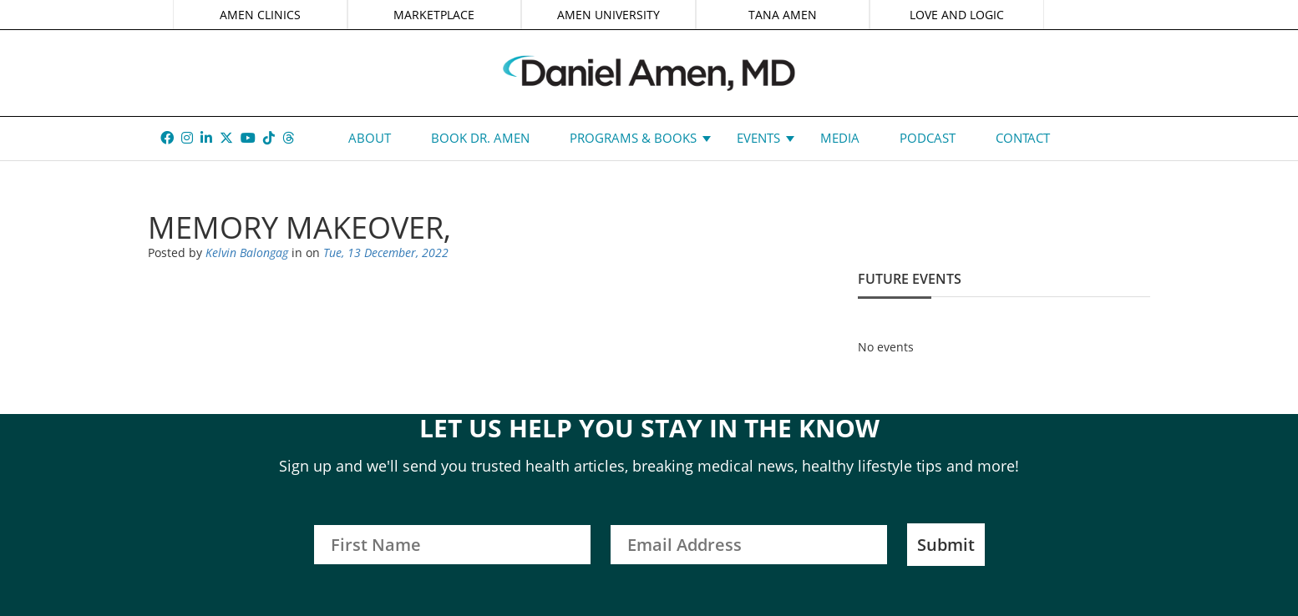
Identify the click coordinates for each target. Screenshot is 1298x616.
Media (839, 137)
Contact (1023, 137)
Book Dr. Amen (480, 137)
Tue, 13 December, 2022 (386, 252)
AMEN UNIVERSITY (608, 15)
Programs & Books (633, 137)
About (369, 137)
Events (758, 137)
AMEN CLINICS (260, 15)
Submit (946, 544)
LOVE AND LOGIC (957, 15)
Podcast (928, 137)
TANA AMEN (782, 15)
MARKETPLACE (433, 15)
